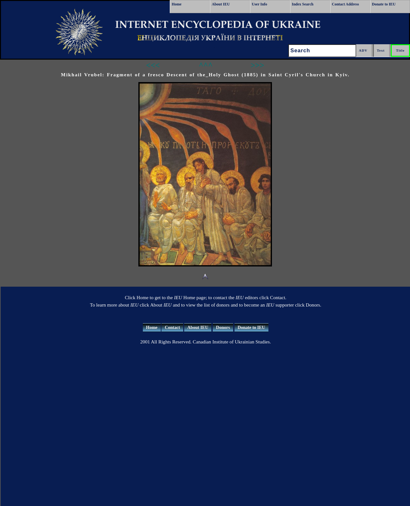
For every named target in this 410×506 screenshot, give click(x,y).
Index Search (302, 4)
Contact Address (345, 4)
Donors (223, 327)
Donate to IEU (384, 4)
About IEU (221, 4)
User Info (259, 4)
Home (177, 4)
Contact (172, 327)
